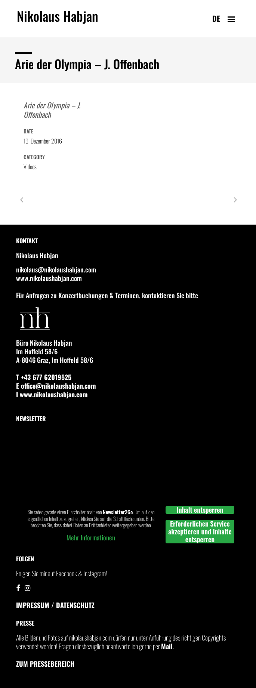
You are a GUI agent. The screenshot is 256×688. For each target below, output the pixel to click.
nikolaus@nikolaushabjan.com (56, 269)
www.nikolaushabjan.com (49, 278)
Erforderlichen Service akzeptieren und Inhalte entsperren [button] (200, 531)
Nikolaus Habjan (57, 20)
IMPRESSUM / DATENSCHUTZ (55, 605)
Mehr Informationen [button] (91, 537)
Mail (167, 646)
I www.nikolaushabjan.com (52, 394)
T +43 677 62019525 (43, 377)
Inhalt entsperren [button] (199, 510)
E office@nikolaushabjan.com (56, 386)
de (216, 18)
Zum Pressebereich (45, 663)
